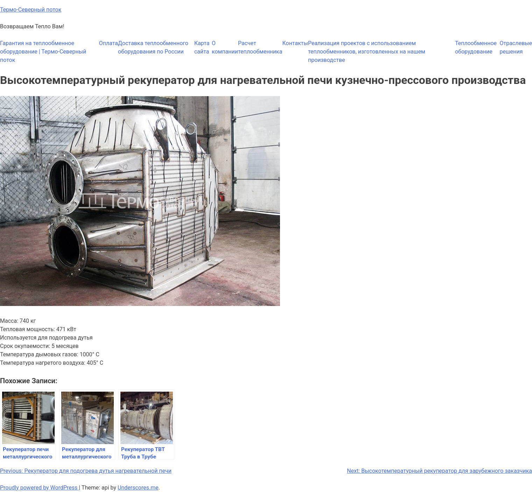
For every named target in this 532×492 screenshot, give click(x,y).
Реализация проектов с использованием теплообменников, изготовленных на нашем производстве (366, 51)
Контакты (295, 43)
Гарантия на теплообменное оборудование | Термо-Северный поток (43, 51)
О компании (225, 47)
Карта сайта (202, 47)
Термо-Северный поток (30, 9)
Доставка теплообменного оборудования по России (153, 47)
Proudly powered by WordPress (39, 487)
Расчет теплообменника (260, 47)
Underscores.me (138, 487)
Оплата (108, 43)
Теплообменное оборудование (476, 47)
